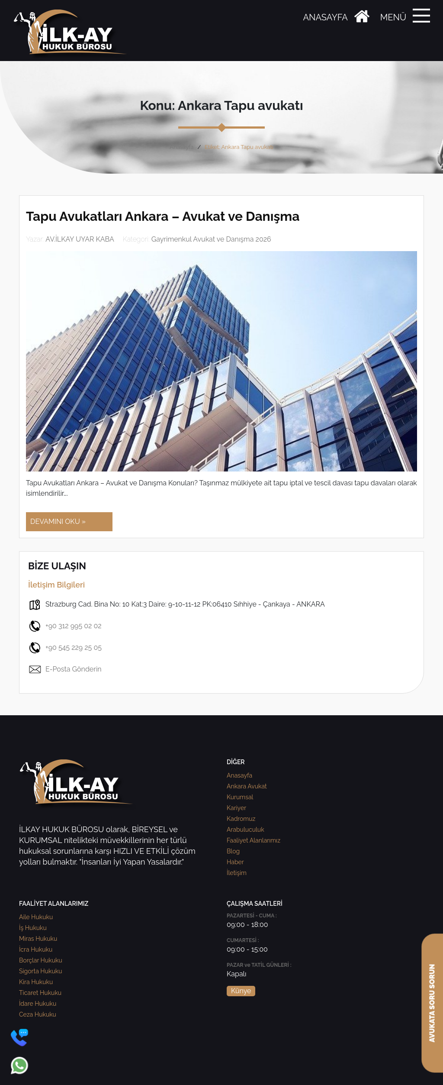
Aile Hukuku (36, 917)
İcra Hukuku (35, 949)
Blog (233, 851)
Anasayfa (181, 147)
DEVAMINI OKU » (58, 521)
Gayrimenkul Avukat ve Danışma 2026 (211, 239)
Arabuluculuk (245, 829)
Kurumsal (240, 797)
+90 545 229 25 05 (65, 647)
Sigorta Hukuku (40, 971)
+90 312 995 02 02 (65, 626)
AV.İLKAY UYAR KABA (79, 239)
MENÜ (393, 17)
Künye (241, 991)
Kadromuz (241, 818)
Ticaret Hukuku (40, 992)
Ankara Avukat (247, 786)
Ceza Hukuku (37, 1014)
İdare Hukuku (37, 1003)
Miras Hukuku (38, 938)
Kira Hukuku (36, 981)
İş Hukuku (33, 927)
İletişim (237, 872)
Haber (235, 862)
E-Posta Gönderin (65, 669)
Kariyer (236, 807)
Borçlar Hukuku (40, 960)
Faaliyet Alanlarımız (253, 840)
